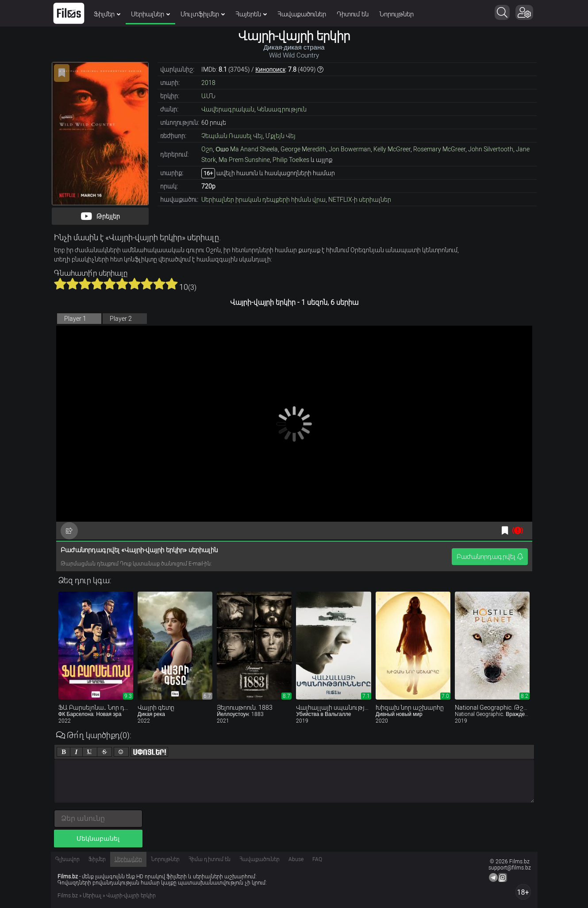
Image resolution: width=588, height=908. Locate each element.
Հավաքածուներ (301, 14)
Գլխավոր (67, 859)
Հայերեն (251, 14)
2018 (208, 82)
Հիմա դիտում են (209, 859)
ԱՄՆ (208, 96)
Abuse (296, 859)
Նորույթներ (396, 14)
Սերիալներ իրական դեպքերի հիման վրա (263, 199)
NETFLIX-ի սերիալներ (359, 199)
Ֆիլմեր (107, 14)
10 (171, 283)
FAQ (317, 859)
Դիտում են (353, 14)
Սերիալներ (150, 14)
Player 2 (121, 318)
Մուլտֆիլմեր (203, 14)
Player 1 (75, 318)
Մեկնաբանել (98, 838)
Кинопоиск (270, 69)
